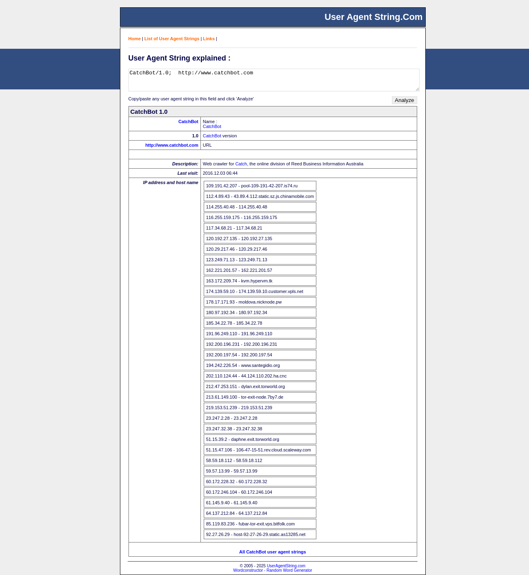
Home (134, 38)
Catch (241, 163)
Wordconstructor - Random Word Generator (272, 570)
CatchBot (188, 121)
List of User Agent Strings (171, 38)
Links (209, 38)
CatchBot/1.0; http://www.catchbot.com (274, 80)
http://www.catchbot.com (171, 145)
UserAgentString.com (286, 566)
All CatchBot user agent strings (272, 551)
